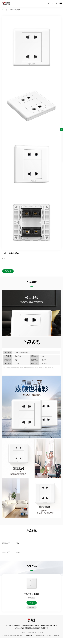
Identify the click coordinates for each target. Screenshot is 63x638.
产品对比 (8, 271)
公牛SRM (40, 632)
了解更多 (31, 607)
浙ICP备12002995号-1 (24, 635)
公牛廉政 (31, 632)
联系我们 (23, 632)
